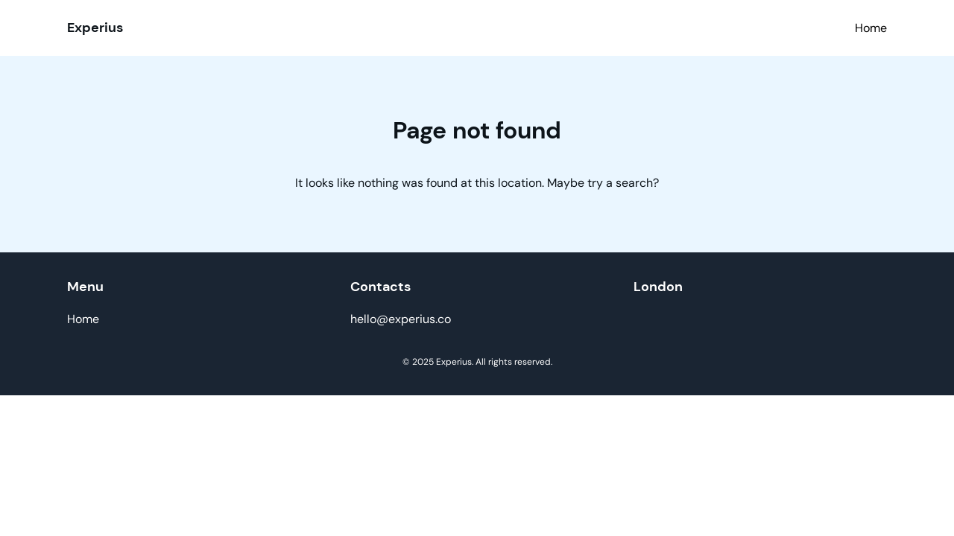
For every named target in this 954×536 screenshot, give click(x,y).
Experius (95, 27)
